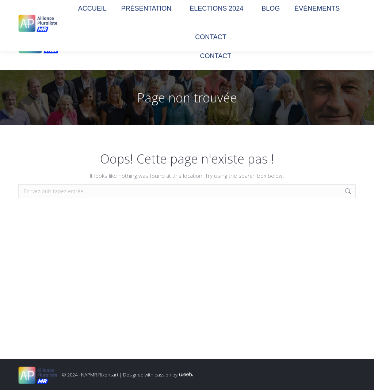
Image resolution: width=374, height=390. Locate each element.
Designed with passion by (158, 374)
